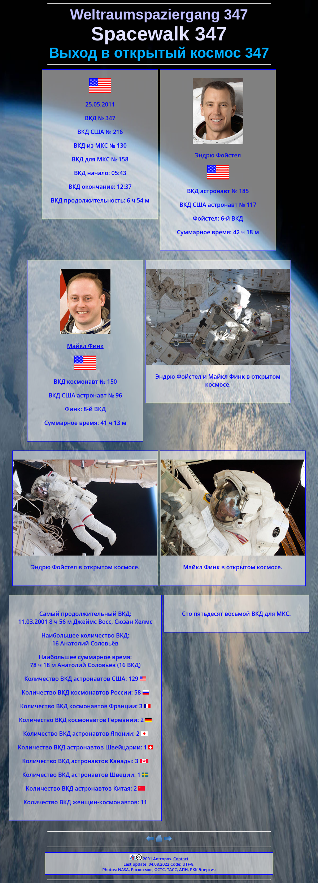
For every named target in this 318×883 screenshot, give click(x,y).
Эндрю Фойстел (218, 155)
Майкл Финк (85, 346)
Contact (180, 858)
